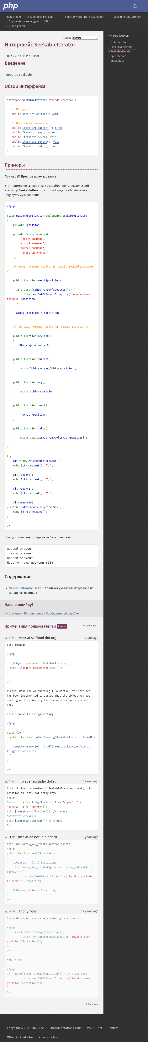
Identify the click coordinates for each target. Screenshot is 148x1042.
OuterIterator (119, 42)
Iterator (67, 100)
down (12, 638)
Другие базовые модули (24, 21)
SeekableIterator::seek (25, 588)
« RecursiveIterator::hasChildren (84, 17)
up (7, 638)
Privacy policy (48, 1037)
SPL (46, 21)
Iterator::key (32, 132)
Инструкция (13, 613)
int (32, 114)
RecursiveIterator (121, 47)
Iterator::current (35, 128)
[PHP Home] (10, 6)
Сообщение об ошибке (62, 613)
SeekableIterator (121, 51)
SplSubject (117, 60)
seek (25, 114)
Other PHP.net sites (20, 1037)
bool (55, 146)
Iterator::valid (33, 146)
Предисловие (13, 17)
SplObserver (118, 56)
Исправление (34, 613)
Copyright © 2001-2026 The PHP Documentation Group (44, 1028)
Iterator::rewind (34, 141)
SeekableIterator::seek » (128, 17)
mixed (58, 128)
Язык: (67, 38)
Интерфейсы (17, 26)
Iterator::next (33, 137)
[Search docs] (135, 6)
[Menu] (142, 6)
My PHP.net (94, 1028)
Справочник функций (39, 17)
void (55, 114)
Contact (113, 1028)
